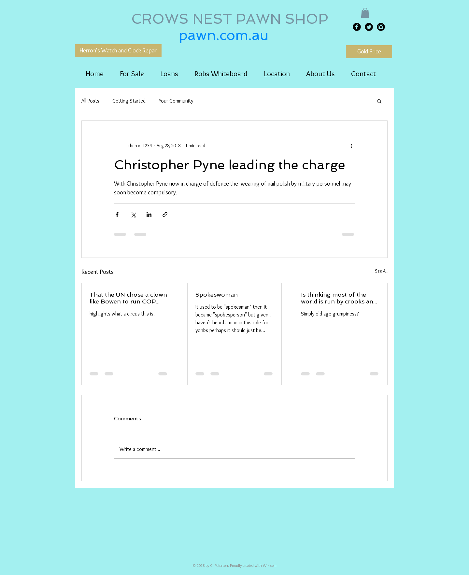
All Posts (90, 101)
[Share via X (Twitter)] (133, 214)
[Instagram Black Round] (381, 27)
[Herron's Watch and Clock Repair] (118, 50)
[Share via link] (165, 214)
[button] (365, 13)
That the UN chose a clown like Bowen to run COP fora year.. (128, 298)
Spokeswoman (216, 294)
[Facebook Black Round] (357, 27)
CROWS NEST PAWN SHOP (231, 19)
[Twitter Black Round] (369, 27)
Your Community (176, 101)
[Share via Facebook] (117, 214)
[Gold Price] (369, 51)
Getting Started (129, 101)
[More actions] (351, 145)
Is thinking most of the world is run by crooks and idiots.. (339, 298)
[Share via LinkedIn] (149, 214)
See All (381, 271)
